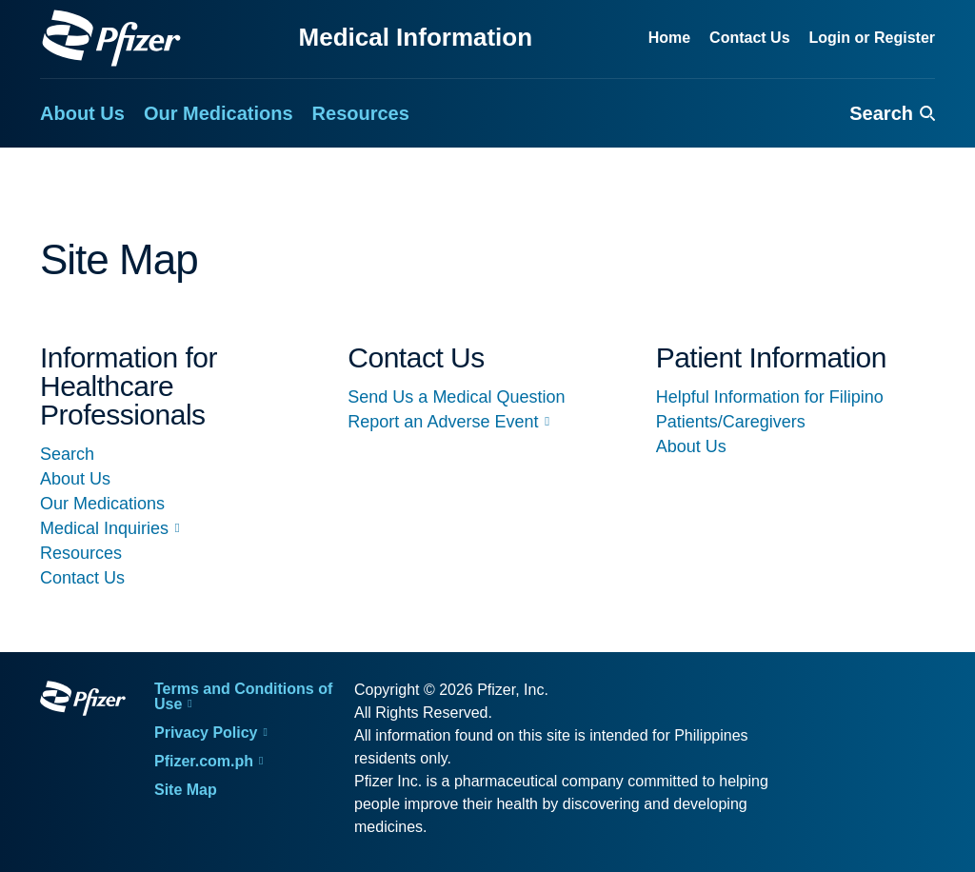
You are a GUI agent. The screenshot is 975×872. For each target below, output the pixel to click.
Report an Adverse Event (443, 421)
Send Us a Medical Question (456, 396)
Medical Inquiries (104, 528)
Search (67, 454)
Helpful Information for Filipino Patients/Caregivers (770, 409)
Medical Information (416, 37)
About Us (75, 478)
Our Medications (102, 503)
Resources (81, 553)
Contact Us (82, 577)
